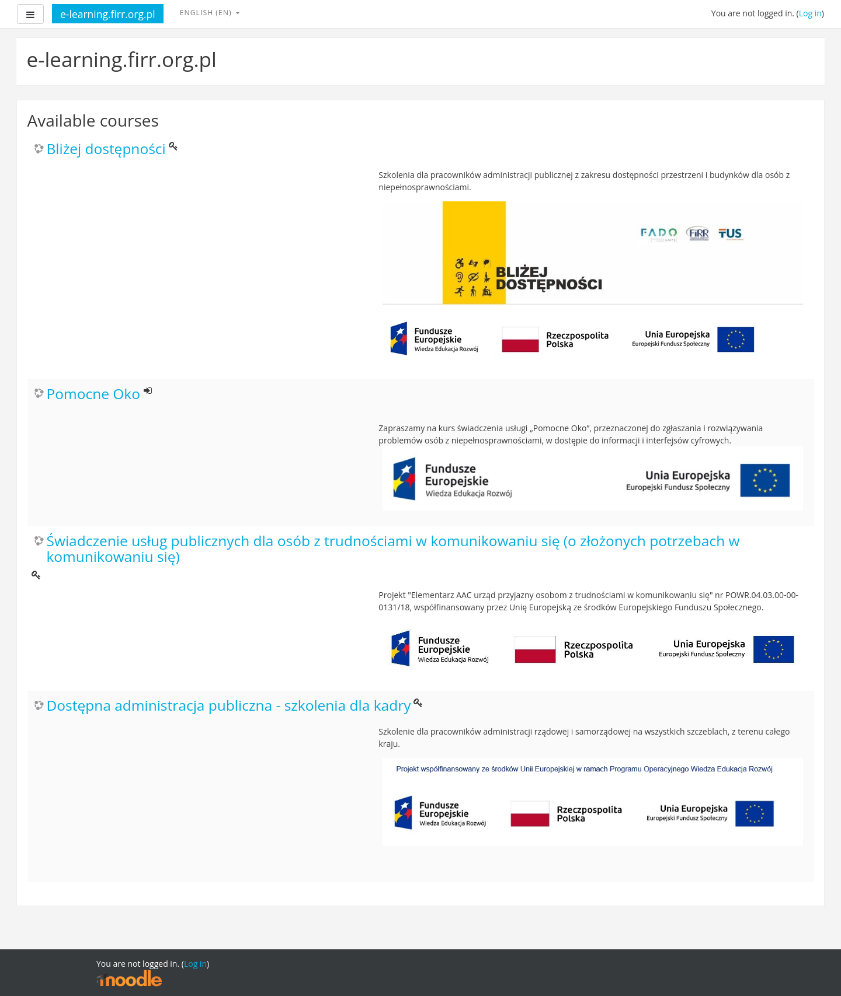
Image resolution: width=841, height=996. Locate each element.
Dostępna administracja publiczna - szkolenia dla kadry (229, 706)
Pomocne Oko (93, 394)
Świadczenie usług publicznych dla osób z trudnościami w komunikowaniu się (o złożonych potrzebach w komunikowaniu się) (393, 549)
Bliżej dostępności (106, 149)
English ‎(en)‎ (207, 13)
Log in (810, 13)
